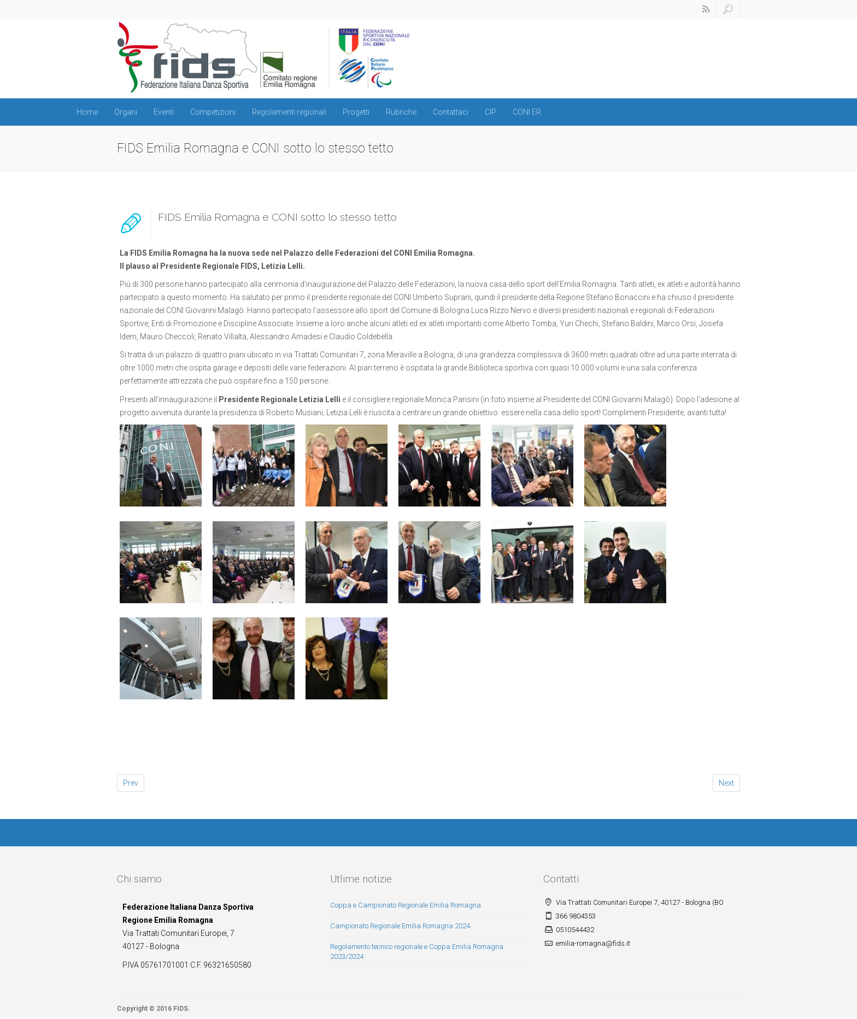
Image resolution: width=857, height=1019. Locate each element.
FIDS (180, 1008)
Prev (130, 783)
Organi (125, 112)
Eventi (164, 112)
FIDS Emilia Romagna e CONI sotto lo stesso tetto (277, 217)
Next (726, 783)
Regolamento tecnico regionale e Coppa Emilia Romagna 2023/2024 (416, 952)
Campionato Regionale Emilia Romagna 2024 (400, 926)
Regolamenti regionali (289, 112)
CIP (490, 112)
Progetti (356, 112)
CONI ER (527, 112)
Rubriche (401, 112)
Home (87, 112)
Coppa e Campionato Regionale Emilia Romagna (405, 905)
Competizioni (213, 112)
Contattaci (450, 112)
